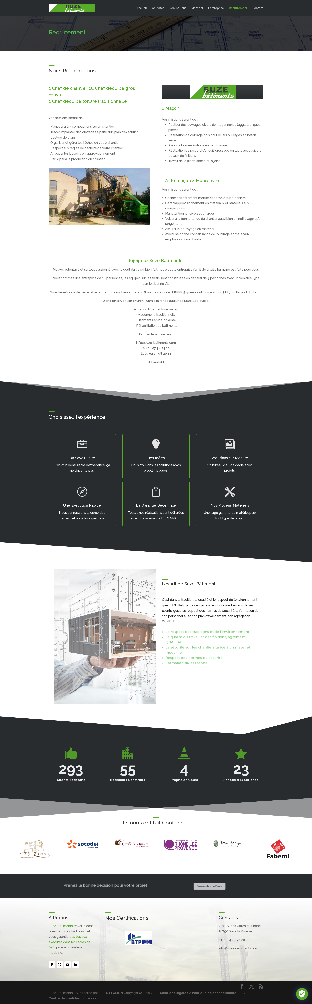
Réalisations (177, 8)
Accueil (142, 8)
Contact (257, 8)
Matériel (197, 8)
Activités (158, 8)
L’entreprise (216, 8)
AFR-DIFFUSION (110, 993)
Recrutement (238, 8)
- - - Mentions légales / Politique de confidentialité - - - (198, 993)
